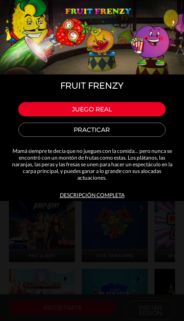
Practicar (92, 130)
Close (173, 16)
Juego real (92, 109)
